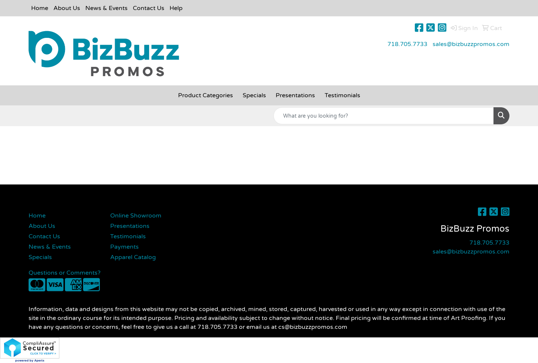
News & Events (106, 8)
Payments (124, 247)
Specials (40, 257)
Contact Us (148, 8)
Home (39, 8)
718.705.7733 (407, 44)
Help (176, 8)
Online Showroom (135, 215)
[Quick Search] (383, 115)
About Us (66, 8)
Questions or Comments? (65, 273)
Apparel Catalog (133, 257)
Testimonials (128, 236)
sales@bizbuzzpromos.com (471, 44)
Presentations (130, 226)
